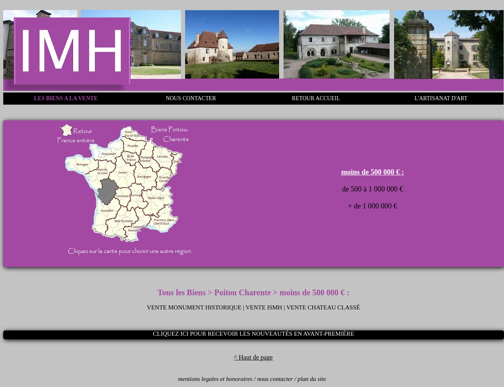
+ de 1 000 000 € (372, 206)
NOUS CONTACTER (191, 98)
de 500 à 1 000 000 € (372, 189)
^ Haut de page (253, 357)
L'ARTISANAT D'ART (441, 98)
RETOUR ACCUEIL (316, 98)
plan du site (312, 379)
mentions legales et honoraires (215, 379)
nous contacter (275, 379)
